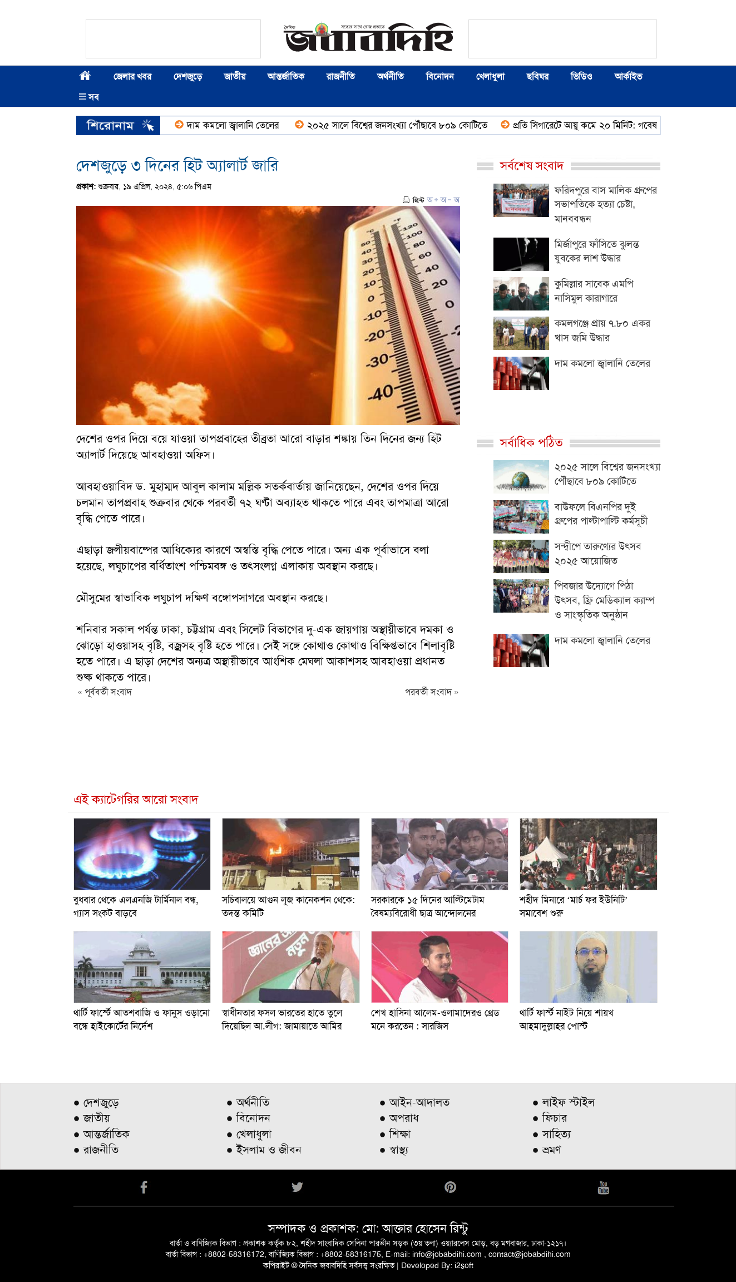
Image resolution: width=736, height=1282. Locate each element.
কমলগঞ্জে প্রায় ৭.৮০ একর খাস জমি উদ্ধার (602, 330)
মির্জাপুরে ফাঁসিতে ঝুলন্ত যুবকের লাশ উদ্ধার (597, 251)
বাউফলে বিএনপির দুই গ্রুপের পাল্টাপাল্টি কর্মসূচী (601, 514)
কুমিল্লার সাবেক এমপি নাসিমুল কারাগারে (594, 291)
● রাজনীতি (95, 1149)
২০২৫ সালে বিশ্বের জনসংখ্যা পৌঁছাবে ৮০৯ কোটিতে (421, 125)
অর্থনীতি (390, 76)
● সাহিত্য (551, 1134)
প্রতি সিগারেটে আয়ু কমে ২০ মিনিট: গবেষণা (612, 125)
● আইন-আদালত (414, 1102)
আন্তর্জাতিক (286, 76)
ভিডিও (581, 76)
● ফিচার (549, 1118)
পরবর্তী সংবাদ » (432, 692)
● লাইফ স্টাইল (563, 1102)
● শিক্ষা (395, 1134)
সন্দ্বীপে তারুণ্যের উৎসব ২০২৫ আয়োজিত (598, 554)
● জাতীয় (91, 1118)
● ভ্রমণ (546, 1149)
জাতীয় (234, 76)
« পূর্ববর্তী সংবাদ (104, 692)
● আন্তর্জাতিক (101, 1134)
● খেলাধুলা (248, 1134)
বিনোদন (440, 76)
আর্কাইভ (628, 76)
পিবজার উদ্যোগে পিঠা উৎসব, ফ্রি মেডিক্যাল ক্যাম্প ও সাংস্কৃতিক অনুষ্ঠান (605, 600)
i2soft (464, 1265)
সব (89, 97)
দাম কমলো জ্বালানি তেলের (258, 125)
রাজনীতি (341, 76)
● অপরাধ (399, 1118)
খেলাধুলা (490, 76)
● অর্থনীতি (247, 1102)
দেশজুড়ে (188, 76)
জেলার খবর (132, 76)
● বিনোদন (248, 1118)
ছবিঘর (538, 76)
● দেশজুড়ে (96, 1102)
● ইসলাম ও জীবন (264, 1149)
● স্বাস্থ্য (393, 1149)
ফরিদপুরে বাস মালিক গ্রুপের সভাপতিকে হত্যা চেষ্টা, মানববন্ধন (606, 204)
